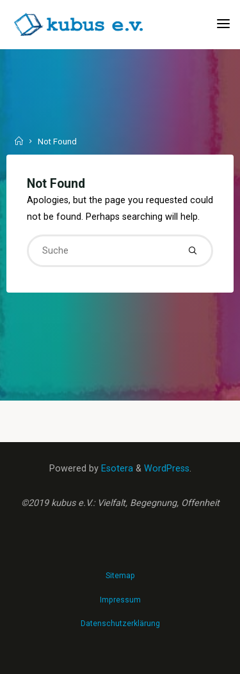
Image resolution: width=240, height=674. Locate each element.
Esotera (116, 468)
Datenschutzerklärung (120, 623)
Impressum (120, 599)
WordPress (166, 468)
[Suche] (193, 250)
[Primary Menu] (223, 24)
